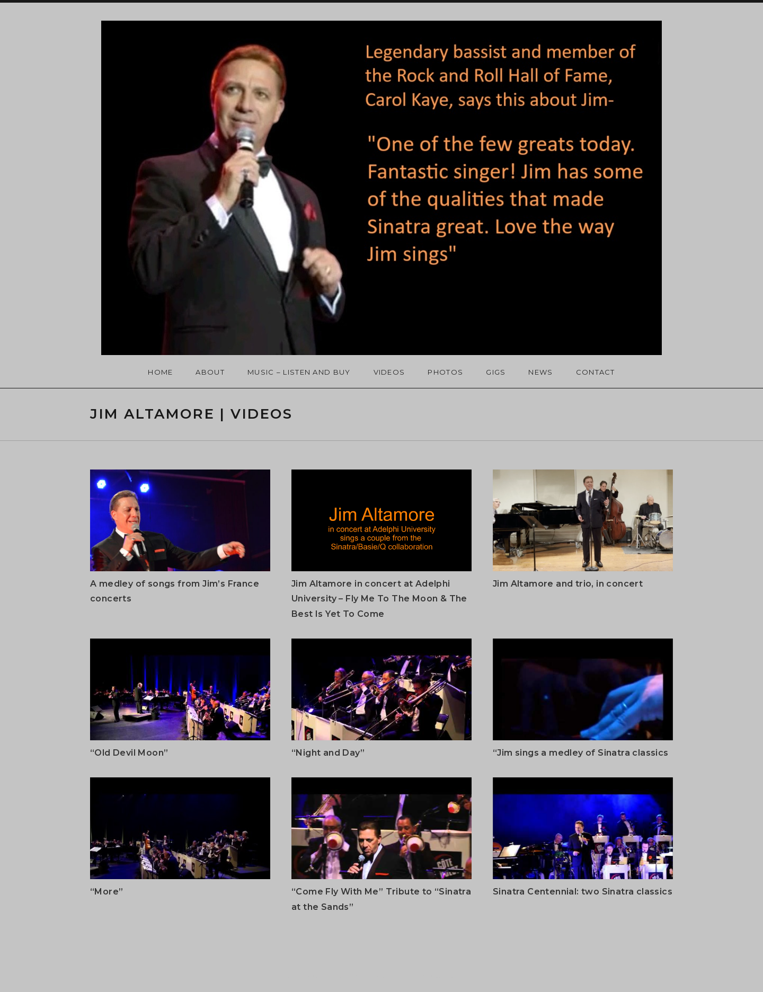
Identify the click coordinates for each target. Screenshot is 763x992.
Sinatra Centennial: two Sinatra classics (582, 892)
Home (160, 372)
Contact (595, 372)
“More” (106, 892)
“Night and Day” (328, 753)
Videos (389, 372)
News (540, 372)
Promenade (302, 975)
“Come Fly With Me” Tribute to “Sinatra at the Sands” (381, 899)
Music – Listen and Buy (299, 372)
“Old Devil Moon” (129, 753)
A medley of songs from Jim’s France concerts (174, 591)
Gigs (495, 372)
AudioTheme (457, 975)
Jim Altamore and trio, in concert (568, 584)
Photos (445, 372)
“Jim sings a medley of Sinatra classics (581, 753)
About (210, 372)
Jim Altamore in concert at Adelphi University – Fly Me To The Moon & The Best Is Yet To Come (379, 599)
